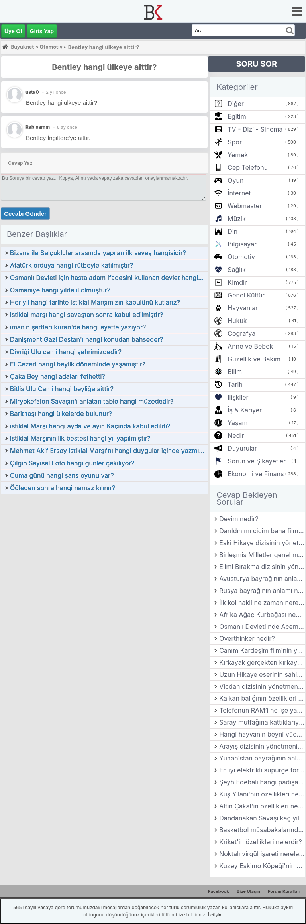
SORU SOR (256, 64)
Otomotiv (241, 257)
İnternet (239, 193)
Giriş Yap (42, 31)
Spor (235, 142)
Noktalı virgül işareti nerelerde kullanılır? (262, 854)
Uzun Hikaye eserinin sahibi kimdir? (262, 674)
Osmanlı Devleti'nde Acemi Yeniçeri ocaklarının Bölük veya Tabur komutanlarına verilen (262, 626)
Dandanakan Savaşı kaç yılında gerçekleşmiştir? (262, 818)
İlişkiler (238, 397)
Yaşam (237, 423)
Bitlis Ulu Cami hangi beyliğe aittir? (62, 389)
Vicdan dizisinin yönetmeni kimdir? (262, 686)
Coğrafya (241, 333)
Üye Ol (13, 31)
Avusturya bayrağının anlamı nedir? (262, 579)
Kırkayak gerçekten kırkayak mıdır (262, 662)
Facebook (218, 891)
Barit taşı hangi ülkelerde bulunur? (61, 414)
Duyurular (242, 448)
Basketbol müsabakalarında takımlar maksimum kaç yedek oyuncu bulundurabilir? (262, 830)
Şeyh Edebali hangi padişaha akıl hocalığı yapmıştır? (262, 782)
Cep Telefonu (248, 167)
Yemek (238, 155)
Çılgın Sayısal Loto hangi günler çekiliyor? (72, 463)
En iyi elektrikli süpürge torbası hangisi (262, 770)
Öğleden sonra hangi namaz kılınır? (62, 488)
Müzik (236, 219)
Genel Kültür (246, 295)
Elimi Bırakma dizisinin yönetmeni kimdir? (262, 567)
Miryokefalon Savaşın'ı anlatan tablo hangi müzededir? (92, 401)
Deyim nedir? (239, 519)
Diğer (236, 104)
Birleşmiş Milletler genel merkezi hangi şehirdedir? (262, 555)
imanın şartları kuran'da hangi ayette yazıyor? (78, 327)
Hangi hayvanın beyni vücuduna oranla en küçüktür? (262, 734)
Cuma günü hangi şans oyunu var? (62, 475)
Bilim (235, 372)
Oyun (235, 180)
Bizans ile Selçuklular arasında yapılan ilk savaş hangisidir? (98, 253)
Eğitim (237, 116)
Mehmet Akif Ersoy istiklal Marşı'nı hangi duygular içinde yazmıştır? (109, 451)
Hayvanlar (243, 308)
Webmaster (245, 206)
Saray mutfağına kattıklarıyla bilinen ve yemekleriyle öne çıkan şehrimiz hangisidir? (262, 722)
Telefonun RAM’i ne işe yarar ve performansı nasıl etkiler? (262, 710)
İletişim (215, 915)
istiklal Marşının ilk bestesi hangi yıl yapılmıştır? (80, 438)
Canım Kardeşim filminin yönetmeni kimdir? (262, 650)
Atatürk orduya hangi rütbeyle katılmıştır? (71, 265)
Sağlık (237, 270)
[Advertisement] (104, 554)
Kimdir (237, 282)
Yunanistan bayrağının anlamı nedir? (262, 758)
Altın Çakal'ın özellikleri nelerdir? (262, 806)
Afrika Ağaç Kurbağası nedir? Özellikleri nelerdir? (262, 615)
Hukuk (237, 321)
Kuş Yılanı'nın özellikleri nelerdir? (262, 794)
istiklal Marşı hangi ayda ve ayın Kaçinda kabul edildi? (90, 426)
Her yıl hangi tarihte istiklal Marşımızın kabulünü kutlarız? (95, 302)
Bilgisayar (242, 244)
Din (232, 231)
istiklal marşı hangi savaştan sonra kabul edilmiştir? (86, 315)
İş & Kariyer (245, 410)
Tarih (235, 384)
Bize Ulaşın (248, 891)
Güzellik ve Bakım (254, 359)
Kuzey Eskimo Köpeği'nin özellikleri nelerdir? (262, 866)
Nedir (236, 435)
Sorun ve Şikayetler (257, 461)
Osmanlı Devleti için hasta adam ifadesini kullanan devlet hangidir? (109, 278)
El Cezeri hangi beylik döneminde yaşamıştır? (77, 364)
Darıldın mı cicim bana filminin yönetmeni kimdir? (262, 531)
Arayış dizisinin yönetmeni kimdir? (262, 746)
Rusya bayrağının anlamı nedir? (262, 591)
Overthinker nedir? (247, 638)
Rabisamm (38, 127)
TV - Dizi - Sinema (255, 129)
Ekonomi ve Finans (256, 474)
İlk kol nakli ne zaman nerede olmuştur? (262, 603)
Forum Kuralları (284, 891)
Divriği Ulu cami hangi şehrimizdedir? (66, 352)
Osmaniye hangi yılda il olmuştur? (60, 290)
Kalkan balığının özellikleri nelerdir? (262, 698)
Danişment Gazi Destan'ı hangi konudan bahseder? (86, 339)
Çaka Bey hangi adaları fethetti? (57, 376)
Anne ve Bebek (250, 346)
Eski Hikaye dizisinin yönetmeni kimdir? (262, 543)
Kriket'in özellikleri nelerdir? (260, 842)
